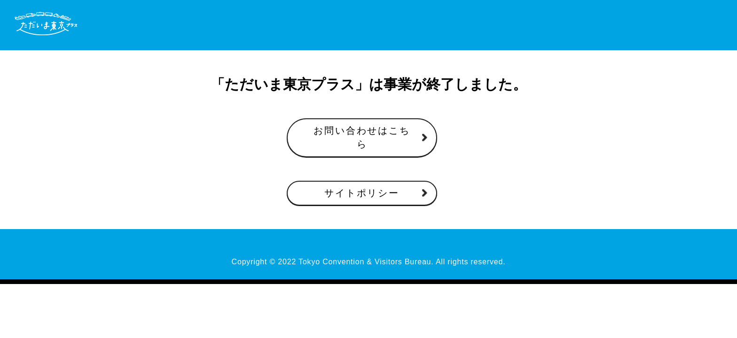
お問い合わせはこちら (362, 137)
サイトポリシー (362, 193)
